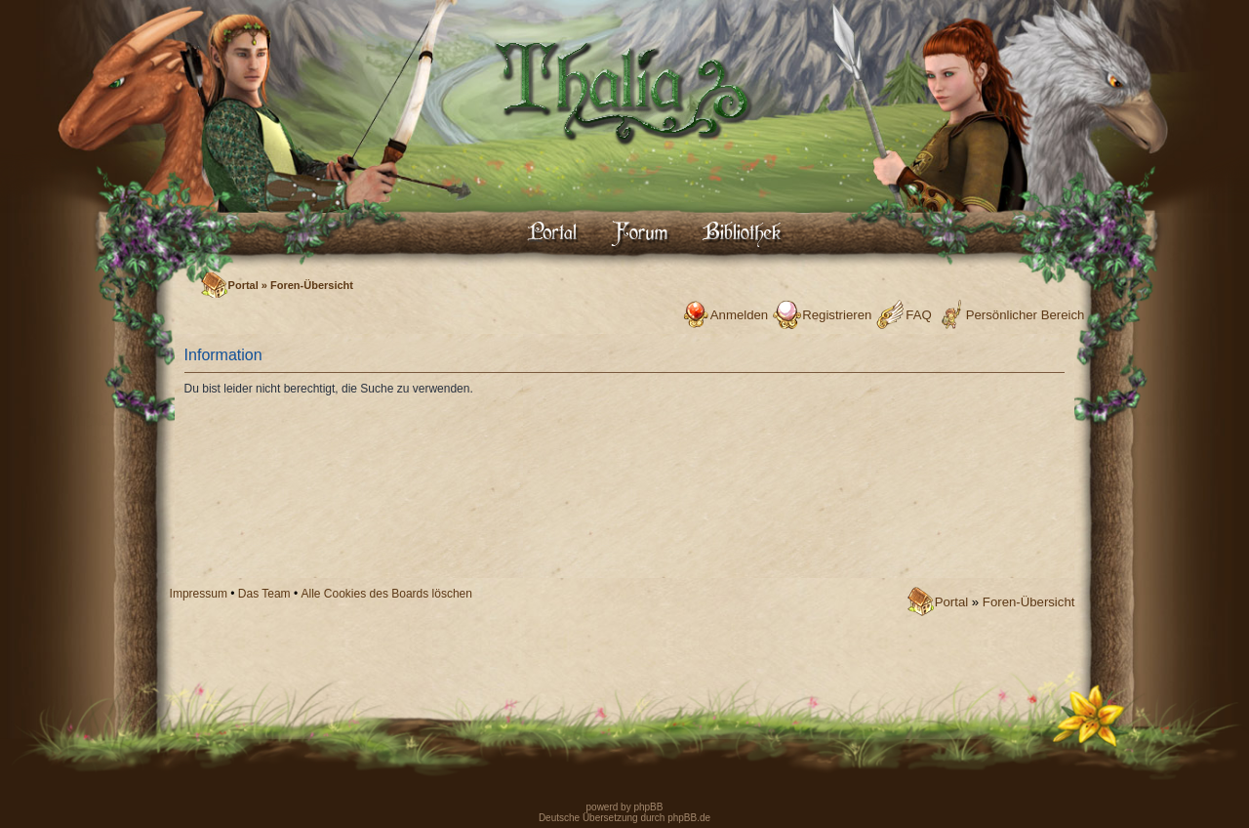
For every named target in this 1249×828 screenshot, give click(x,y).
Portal (243, 285)
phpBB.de (688, 817)
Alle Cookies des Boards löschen (387, 593)
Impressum (198, 593)
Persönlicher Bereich (1025, 315)
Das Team (264, 593)
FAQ (918, 315)
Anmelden (739, 315)
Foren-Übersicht (311, 285)
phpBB (647, 807)
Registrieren (836, 315)
